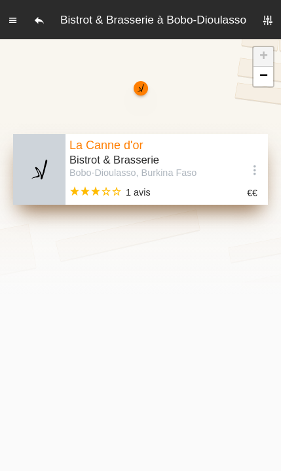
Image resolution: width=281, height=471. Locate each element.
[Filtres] (268, 19)
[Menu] (13, 19)
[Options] (255, 169)
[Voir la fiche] (154, 169)
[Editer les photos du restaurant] (39, 169)
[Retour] (39, 19)
